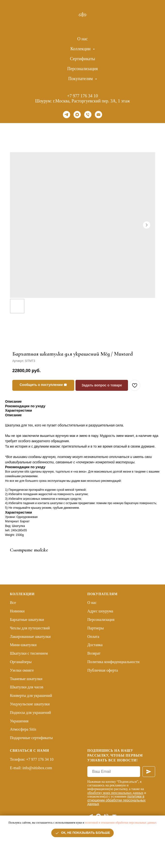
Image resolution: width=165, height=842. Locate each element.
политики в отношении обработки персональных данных (116, 800)
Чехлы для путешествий (30, 628)
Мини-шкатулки (23, 645)
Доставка (95, 645)
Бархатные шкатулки (27, 619)
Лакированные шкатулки (30, 636)
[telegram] (66, 114)
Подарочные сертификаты (31, 738)
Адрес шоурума (100, 611)
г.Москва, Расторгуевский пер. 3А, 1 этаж (91, 101)
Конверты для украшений (31, 695)
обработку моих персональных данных (115, 793)
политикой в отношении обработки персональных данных (121, 822)
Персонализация (82, 68)
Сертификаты (82, 58)
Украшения (19, 721)
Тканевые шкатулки (26, 679)
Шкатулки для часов (26, 687)
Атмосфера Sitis (23, 729)
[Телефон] (87, 114)
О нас (82, 38)
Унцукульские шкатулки (30, 704)
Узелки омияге (22, 670)
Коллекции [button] (81, 48)
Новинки (17, 611)
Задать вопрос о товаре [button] (102, 385)
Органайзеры (21, 662)
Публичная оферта (102, 670)
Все (13, 602)
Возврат (93, 653)
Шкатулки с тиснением (29, 653)
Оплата (93, 636)
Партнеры (95, 628)
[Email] (98, 114)
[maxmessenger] (77, 114)
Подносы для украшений (30, 712)
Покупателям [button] (81, 78)
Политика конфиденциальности (113, 662)
